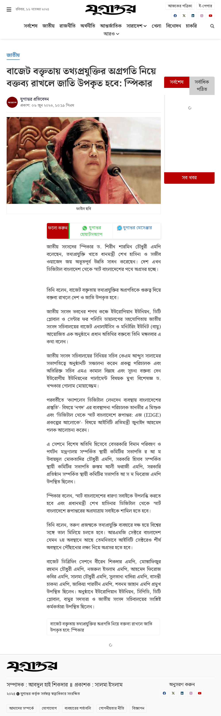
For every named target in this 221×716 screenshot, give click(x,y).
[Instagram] (202, 15)
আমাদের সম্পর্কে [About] (21, 708)
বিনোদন (173, 26)
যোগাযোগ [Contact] (49, 708)
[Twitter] (184, 15)
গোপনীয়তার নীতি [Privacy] (111, 708)
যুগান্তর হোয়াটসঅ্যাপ (91, 231)
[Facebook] (175, 15)
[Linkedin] (193, 15)
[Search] (212, 26)
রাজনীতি (67, 26)
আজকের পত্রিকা (180, 6)
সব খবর (189, 178)
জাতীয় (48, 26)
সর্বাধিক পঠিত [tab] (202, 86)
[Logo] (110, 10)
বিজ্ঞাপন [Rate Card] (138, 708)
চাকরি (191, 26)
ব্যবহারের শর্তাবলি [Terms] (78, 708)
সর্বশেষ (30, 26)
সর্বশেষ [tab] (176, 82)
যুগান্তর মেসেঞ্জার (137, 227)
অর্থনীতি (87, 26)
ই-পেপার (205, 6)
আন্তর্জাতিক (111, 26)
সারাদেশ (137, 26)
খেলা (156, 26)
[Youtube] (210, 15)
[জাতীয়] (13, 55)
